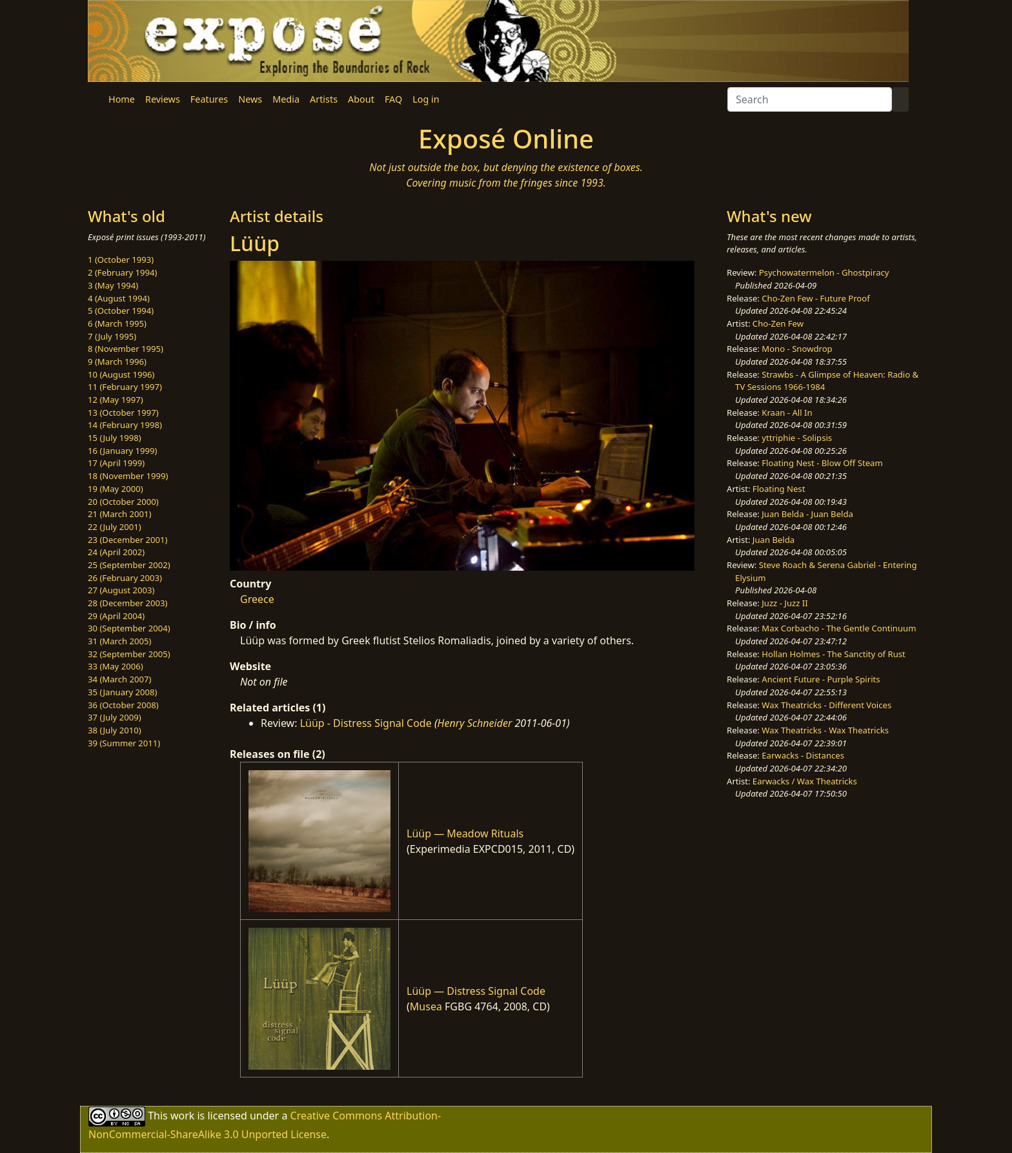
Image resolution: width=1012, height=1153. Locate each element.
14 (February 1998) (125, 425)
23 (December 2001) (127, 540)
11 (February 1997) (125, 387)
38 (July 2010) (114, 730)
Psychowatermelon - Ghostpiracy (824, 272)
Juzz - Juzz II (784, 603)
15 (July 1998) (114, 438)
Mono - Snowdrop (797, 348)
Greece (257, 599)
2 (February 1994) (122, 272)
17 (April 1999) (116, 463)
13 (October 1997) (123, 412)
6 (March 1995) (117, 323)
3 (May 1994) (113, 285)
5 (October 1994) (121, 310)
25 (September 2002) (129, 565)
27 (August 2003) (121, 590)
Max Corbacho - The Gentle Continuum (839, 628)
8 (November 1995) (125, 348)
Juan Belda (773, 540)
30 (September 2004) (129, 628)
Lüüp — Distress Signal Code (476, 991)
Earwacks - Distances (803, 755)
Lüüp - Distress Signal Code (366, 723)
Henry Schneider (475, 723)
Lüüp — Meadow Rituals (465, 833)
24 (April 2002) (116, 552)
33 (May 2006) (115, 666)
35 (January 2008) (122, 692)
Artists (324, 99)
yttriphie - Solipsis (797, 438)
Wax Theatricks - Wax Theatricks (825, 730)
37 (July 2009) (114, 717)
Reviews (162, 99)
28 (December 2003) (127, 603)
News (250, 99)
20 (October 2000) (123, 501)
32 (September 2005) (129, 654)
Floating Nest (779, 489)
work (182, 1115)
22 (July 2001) (114, 527)
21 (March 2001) (119, 514)
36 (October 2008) (123, 705)
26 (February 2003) (125, 578)
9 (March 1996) (117, 361)
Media (285, 99)
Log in (425, 99)
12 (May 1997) (115, 399)
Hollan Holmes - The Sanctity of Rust (833, 654)
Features (209, 99)
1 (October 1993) (121, 259)
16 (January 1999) (122, 450)
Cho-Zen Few (778, 323)
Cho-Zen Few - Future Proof (815, 298)
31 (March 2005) (119, 641)
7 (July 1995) (112, 336)
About (361, 99)
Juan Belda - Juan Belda (807, 514)
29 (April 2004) (116, 616)
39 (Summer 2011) (124, 743)
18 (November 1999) (128, 476)
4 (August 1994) (119, 298)
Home (121, 99)
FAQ (393, 99)
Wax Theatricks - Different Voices (826, 705)
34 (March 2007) (119, 679)
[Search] (809, 99)
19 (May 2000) (115, 489)
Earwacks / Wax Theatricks (805, 781)
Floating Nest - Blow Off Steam (822, 463)
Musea (426, 1006)
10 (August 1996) (121, 374)
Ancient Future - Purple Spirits (821, 679)
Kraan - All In (787, 412)
